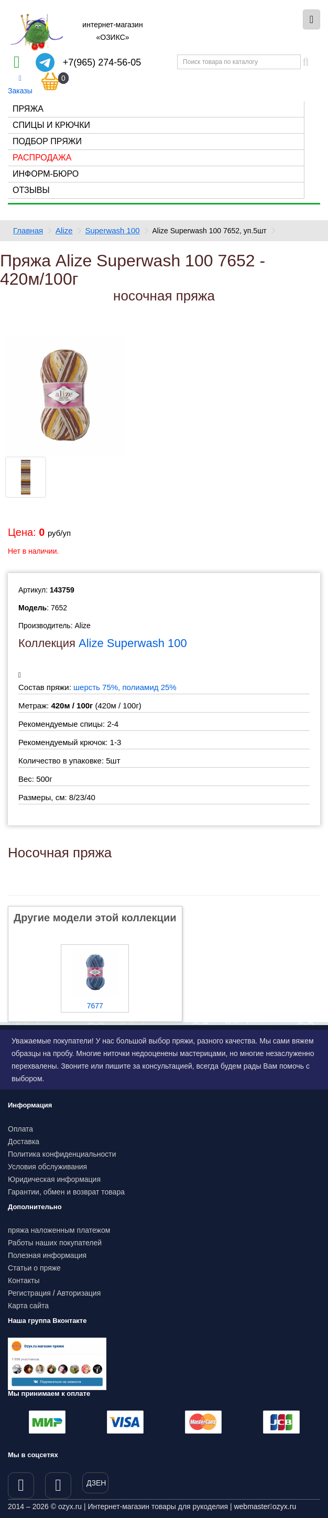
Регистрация (29, 1293)
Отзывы (31, 190)
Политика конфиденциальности (62, 1154)
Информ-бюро (46, 173)
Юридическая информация (54, 1179)
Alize (64, 230)
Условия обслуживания (47, 1166)
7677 (95, 1006)
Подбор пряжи (47, 141)
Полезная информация (47, 1255)
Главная (28, 230)
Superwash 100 (112, 230)
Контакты (23, 1280)
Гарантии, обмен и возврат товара (66, 1192)
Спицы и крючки (51, 125)
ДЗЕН (96, 1483)
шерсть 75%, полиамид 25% (125, 687)
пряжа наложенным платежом (59, 1230)
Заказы (20, 85)
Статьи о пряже (34, 1268)
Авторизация (79, 1293)
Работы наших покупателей (55, 1243)
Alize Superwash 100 (133, 643)
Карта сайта (28, 1305)
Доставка (23, 1141)
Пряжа (28, 108)
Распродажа (42, 157)
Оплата (20, 1129)
